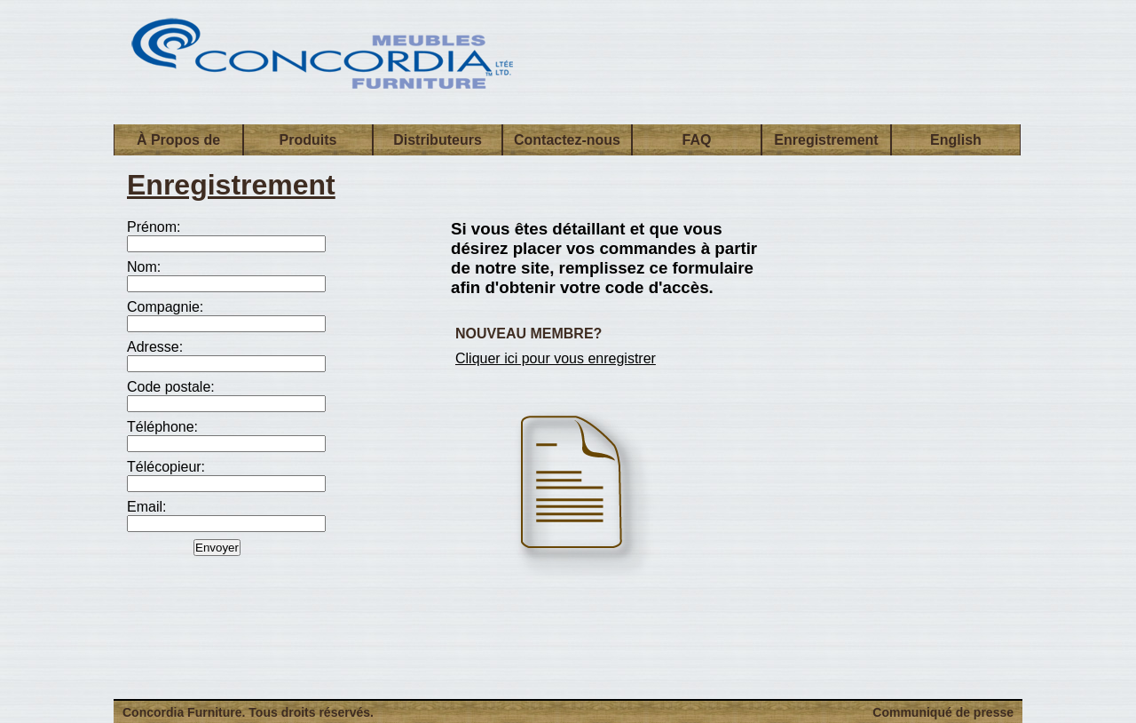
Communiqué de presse (943, 712)
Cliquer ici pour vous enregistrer (555, 358)
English (956, 139)
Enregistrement (826, 139)
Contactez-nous (567, 139)
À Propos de (178, 139)
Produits (308, 139)
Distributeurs (437, 139)
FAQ (697, 139)
